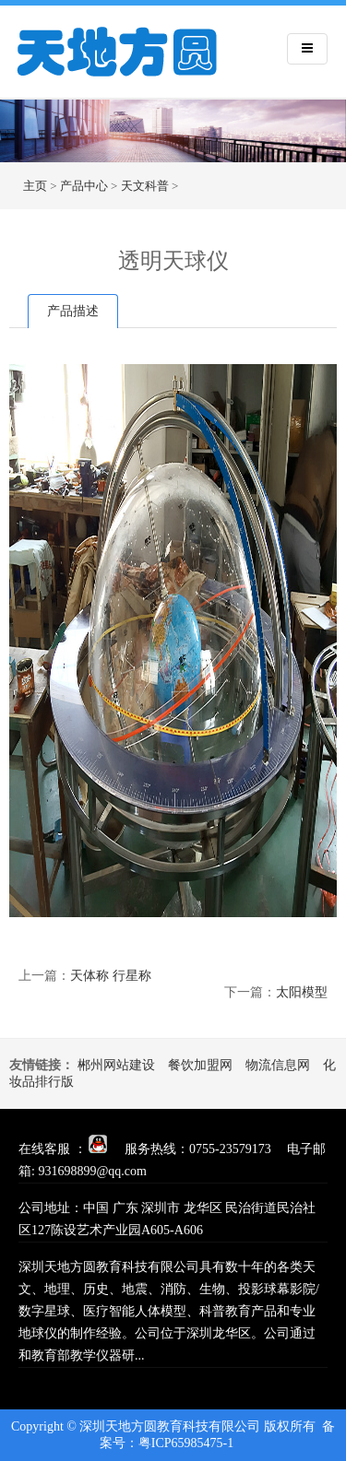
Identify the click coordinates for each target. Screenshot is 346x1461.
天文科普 (145, 186)
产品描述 (73, 311)
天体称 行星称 (110, 976)
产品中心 (84, 186)
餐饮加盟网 (200, 1065)
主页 (35, 186)
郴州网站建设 (116, 1065)
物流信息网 (277, 1065)
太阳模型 (302, 992)
